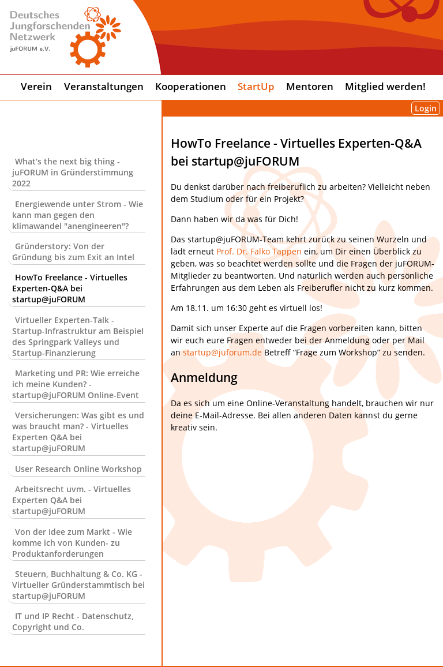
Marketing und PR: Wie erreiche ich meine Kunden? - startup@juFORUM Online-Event (76, 384)
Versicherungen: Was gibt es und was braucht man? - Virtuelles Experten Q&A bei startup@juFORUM (78, 432)
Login (426, 108)
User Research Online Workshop (78, 468)
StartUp (256, 86)
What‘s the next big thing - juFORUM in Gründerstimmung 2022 (72, 172)
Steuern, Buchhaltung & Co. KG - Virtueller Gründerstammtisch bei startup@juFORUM (78, 584)
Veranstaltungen (104, 86)
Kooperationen (190, 86)
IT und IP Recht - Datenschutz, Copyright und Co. (73, 621)
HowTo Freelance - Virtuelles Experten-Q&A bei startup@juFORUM (69, 288)
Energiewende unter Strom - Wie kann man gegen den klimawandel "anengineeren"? (77, 214)
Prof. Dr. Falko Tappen (259, 251)
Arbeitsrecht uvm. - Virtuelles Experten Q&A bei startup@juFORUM (71, 500)
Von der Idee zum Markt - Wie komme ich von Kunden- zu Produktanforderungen (72, 542)
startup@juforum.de (222, 352)
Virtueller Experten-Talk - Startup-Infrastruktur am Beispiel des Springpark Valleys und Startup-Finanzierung (78, 336)
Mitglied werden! (385, 86)
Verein (36, 86)
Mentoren (309, 86)
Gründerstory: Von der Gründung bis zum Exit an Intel (73, 252)
